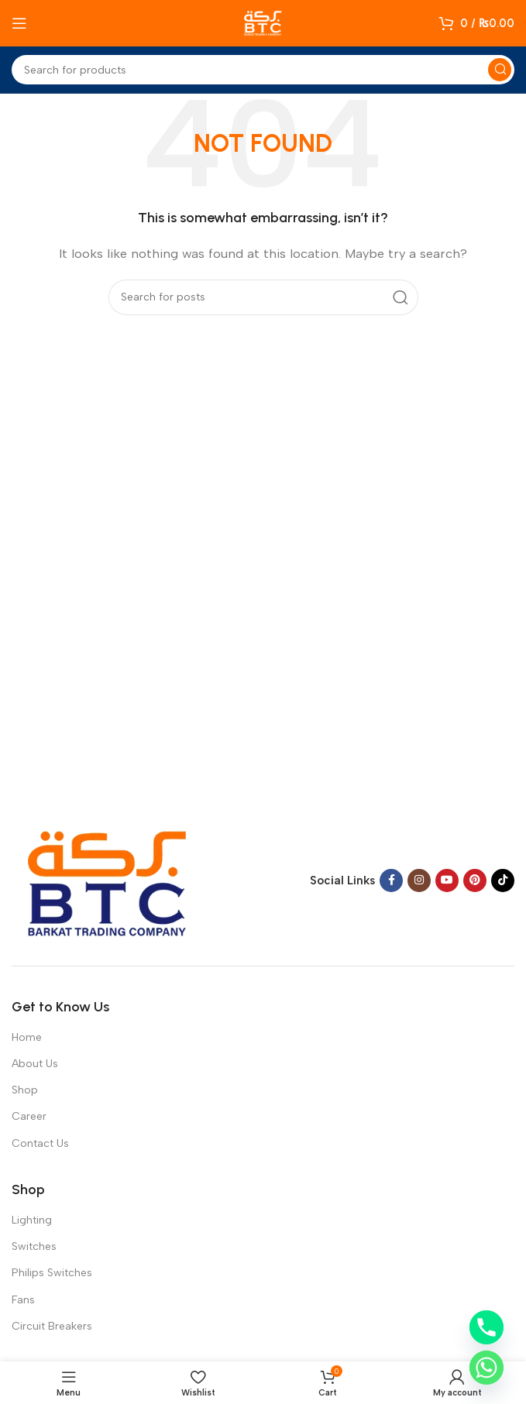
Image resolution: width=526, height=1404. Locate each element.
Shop (25, 1090)
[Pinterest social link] (474, 880)
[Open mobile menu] (19, 23)
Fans (23, 1299)
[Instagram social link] (419, 880)
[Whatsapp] (486, 1368)
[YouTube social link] (447, 880)
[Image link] (108, 880)
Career (29, 1116)
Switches (34, 1246)
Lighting (32, 1220)
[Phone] (486, 1327)
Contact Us (40, 1143)
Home (27, 1037)
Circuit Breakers (52, 1326)
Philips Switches (52, 1272)
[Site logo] (263, 22)
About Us (35, 1063)
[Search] (263, 69)
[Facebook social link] (391, 880)
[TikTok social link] (502, 880)
